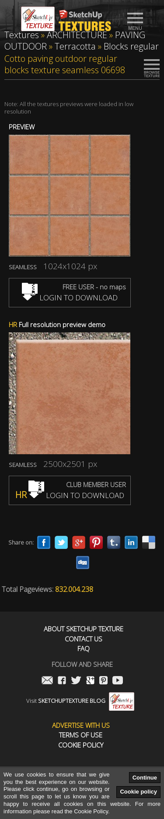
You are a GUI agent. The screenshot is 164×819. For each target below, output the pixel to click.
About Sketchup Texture (83, 629)
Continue (145, 777)
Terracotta (75, 46)
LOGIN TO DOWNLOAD (70, 297)
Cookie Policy (80, 745)
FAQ (83, 649)
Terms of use (80, 735)
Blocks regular (131, 46)
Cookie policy (138, 791)
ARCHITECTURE (77, 35)
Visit (80, 701)
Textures (21, 35)
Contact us (83, 639)
